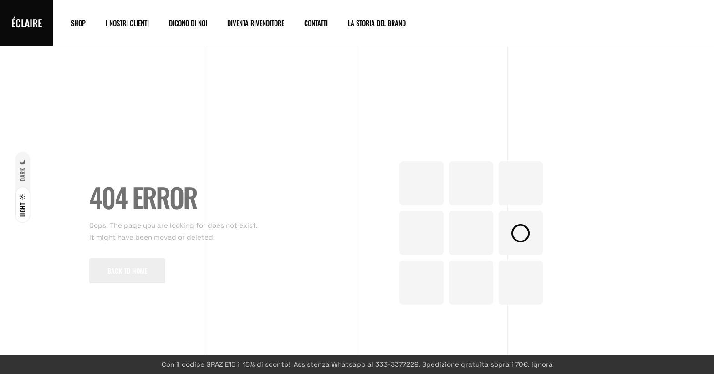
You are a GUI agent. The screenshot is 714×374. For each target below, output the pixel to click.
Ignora (542, 364)
